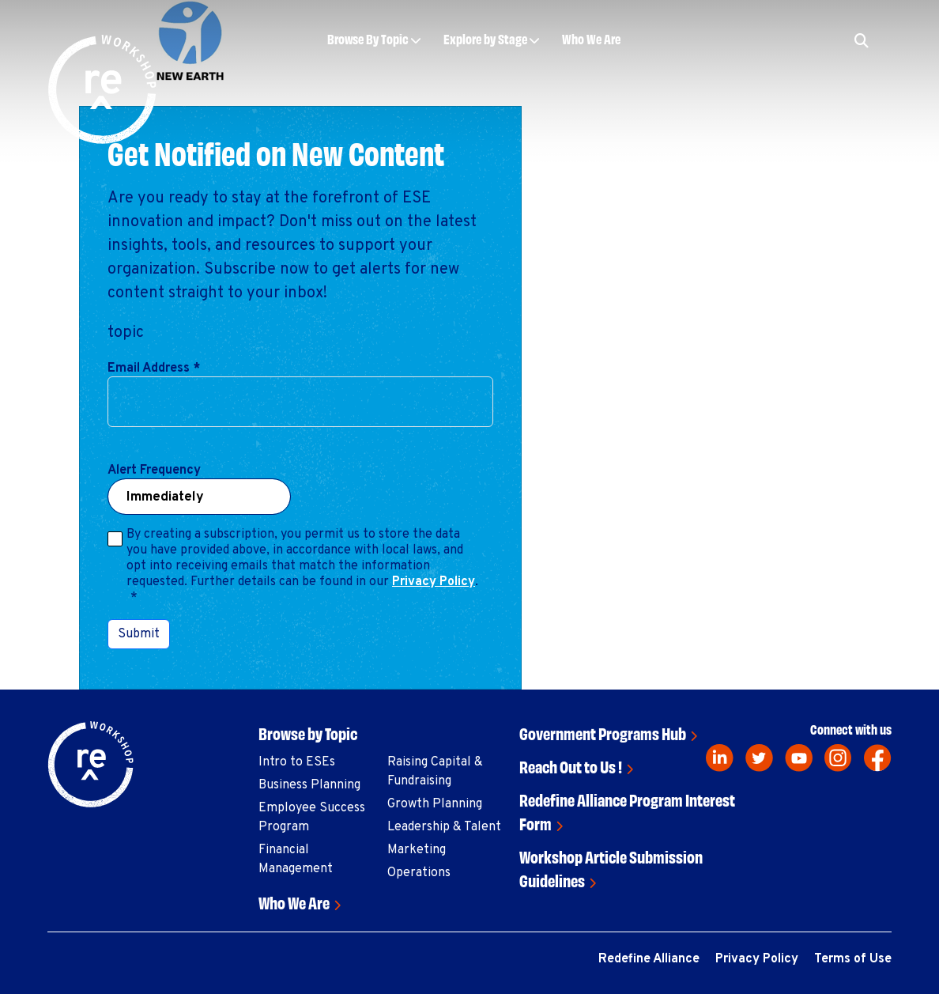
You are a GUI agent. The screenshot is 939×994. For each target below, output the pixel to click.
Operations (419, 873)
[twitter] (759, 758)
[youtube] (799, 758)
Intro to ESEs (296, 762)
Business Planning (309, 785)
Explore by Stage (485, 38)
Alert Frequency (154, 470)
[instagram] (838, 758)
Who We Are (591, 38)
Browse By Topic (368, 38)
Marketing (416, 850)
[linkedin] (719, 758)
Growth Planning (434, 804)
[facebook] (878, 758)
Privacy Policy (433, 582)
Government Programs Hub (602, 732)
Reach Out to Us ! (570, 766)
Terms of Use (853, 959)
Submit (139, 634)
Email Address (153, 368)
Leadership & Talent (444, 827)
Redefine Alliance (649, 959)
